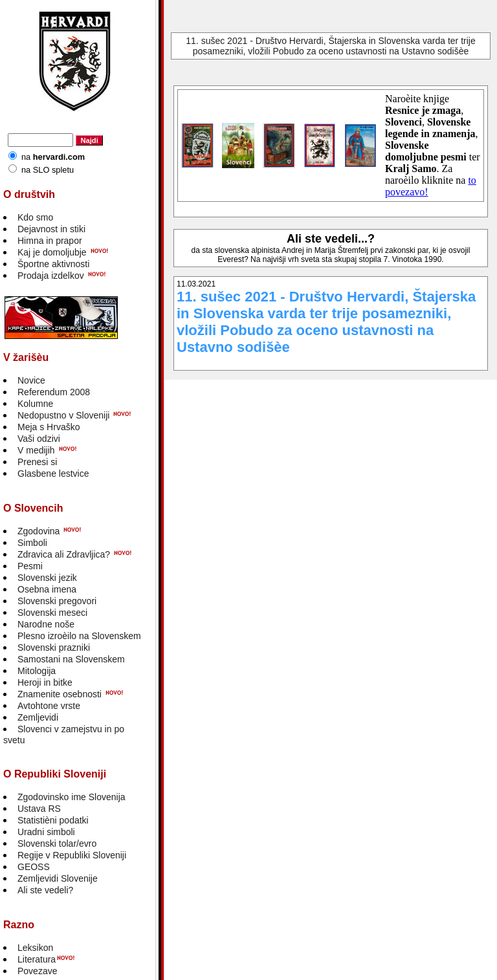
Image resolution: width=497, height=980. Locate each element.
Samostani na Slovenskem (71, 659)
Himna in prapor (49, 240)
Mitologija (36, 671)
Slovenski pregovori (56, 601)
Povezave (37, 971)
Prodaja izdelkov (50, 275)
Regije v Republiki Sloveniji (71, 855)
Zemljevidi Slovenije (57, 878)
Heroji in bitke (44, 682)
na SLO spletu (47, 170)
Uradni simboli (46, 832)
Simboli (32, 543)
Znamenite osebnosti (59, 694)
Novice (31, 380)
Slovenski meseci (52, 612)
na (53, 157)
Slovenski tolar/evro (56, 843)
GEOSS (33, 867)
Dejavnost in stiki (51, 229)
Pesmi (30, 566)
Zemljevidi (37, 717)
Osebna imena (46, 589)
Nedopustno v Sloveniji (63, 415)
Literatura (36, 959)
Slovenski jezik (47, 577)
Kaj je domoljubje (52, 252)
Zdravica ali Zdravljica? (63, 554)
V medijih (36, 450)
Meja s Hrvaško (48, 427)
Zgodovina (38, 531)
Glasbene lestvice (53, 473)
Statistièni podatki (53, 820)
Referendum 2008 (53, 392)
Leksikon (35, 947)
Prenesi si (37, 462)
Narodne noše (45, 624)
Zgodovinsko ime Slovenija (71, 797)
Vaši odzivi (38, 438)
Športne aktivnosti (53, 264)
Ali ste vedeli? (45, 890)
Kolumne (35, 403)
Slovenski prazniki (53, 647)
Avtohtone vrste (48, 706)
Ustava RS (39, 808)
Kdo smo (35, 217)
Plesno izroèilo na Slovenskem (79, 636)
